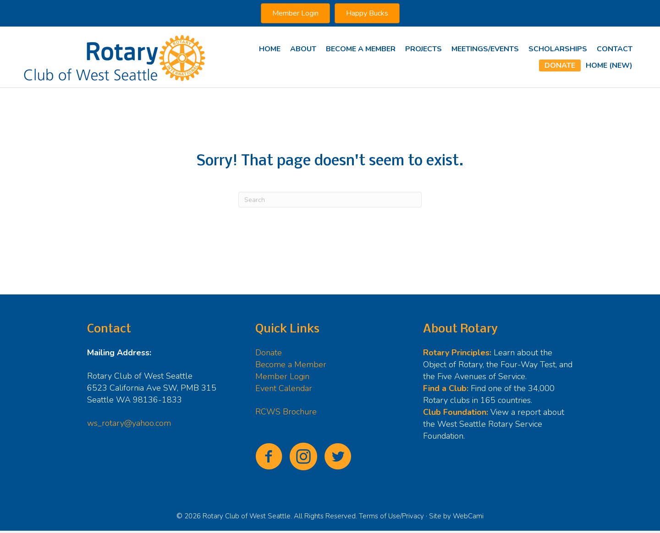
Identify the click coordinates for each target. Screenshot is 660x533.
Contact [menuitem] (614, 49)
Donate (268, 352)
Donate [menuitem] (559, 65)
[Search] (330, 199)
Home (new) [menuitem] (609, 65)
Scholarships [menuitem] (557, 49)
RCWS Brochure (286, 411)
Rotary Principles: (457, 352)
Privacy (413, 516)
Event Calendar (283, 388)
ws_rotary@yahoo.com (129, 423)
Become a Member (290, 364)
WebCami (468, 516)
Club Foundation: (455, 412)
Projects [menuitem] (423, 49)
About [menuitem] (303, 49)
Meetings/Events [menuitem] (485, 49)
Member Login (282, 376)
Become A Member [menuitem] (361, 49)
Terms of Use (379, 516)
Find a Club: (445, 388)
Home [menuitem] (269, 49)
